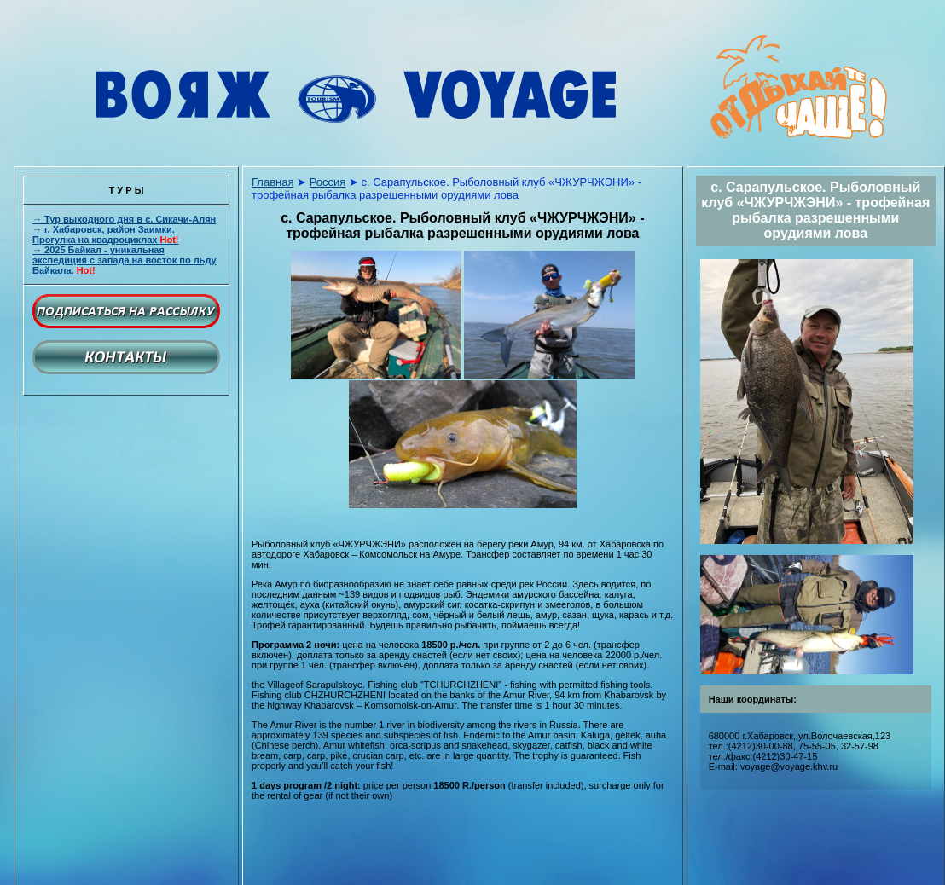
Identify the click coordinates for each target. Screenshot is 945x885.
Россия (328, 182)
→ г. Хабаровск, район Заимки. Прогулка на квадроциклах (105, 234)
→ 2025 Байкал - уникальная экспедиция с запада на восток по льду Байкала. (124, 260)
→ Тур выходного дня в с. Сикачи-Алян (124, 219)
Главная (272, 182)
